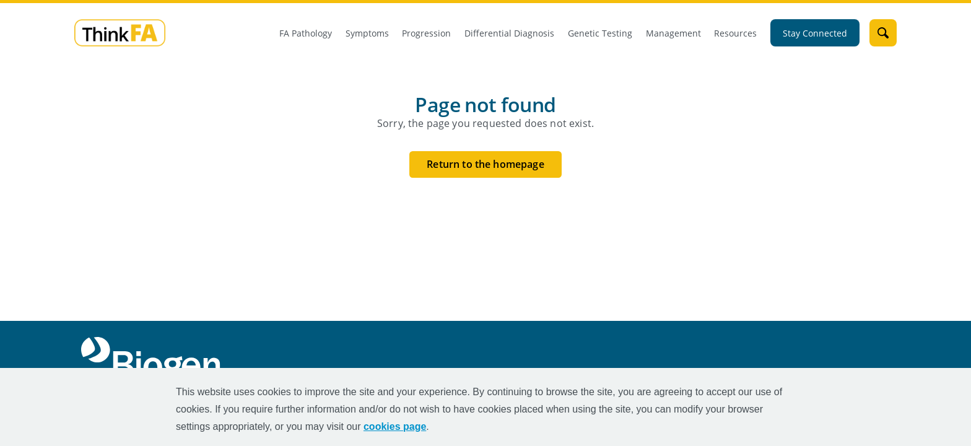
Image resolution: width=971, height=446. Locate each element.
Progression (426, 33)
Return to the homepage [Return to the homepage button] (485, 164)
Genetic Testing (600, 33)
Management (673, 33)
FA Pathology (305, 33)
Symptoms (367, 33)
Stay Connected (815, 33)
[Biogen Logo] (153, 359)
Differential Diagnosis (509, 33)
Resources (735, 33)
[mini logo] (119, 32)
